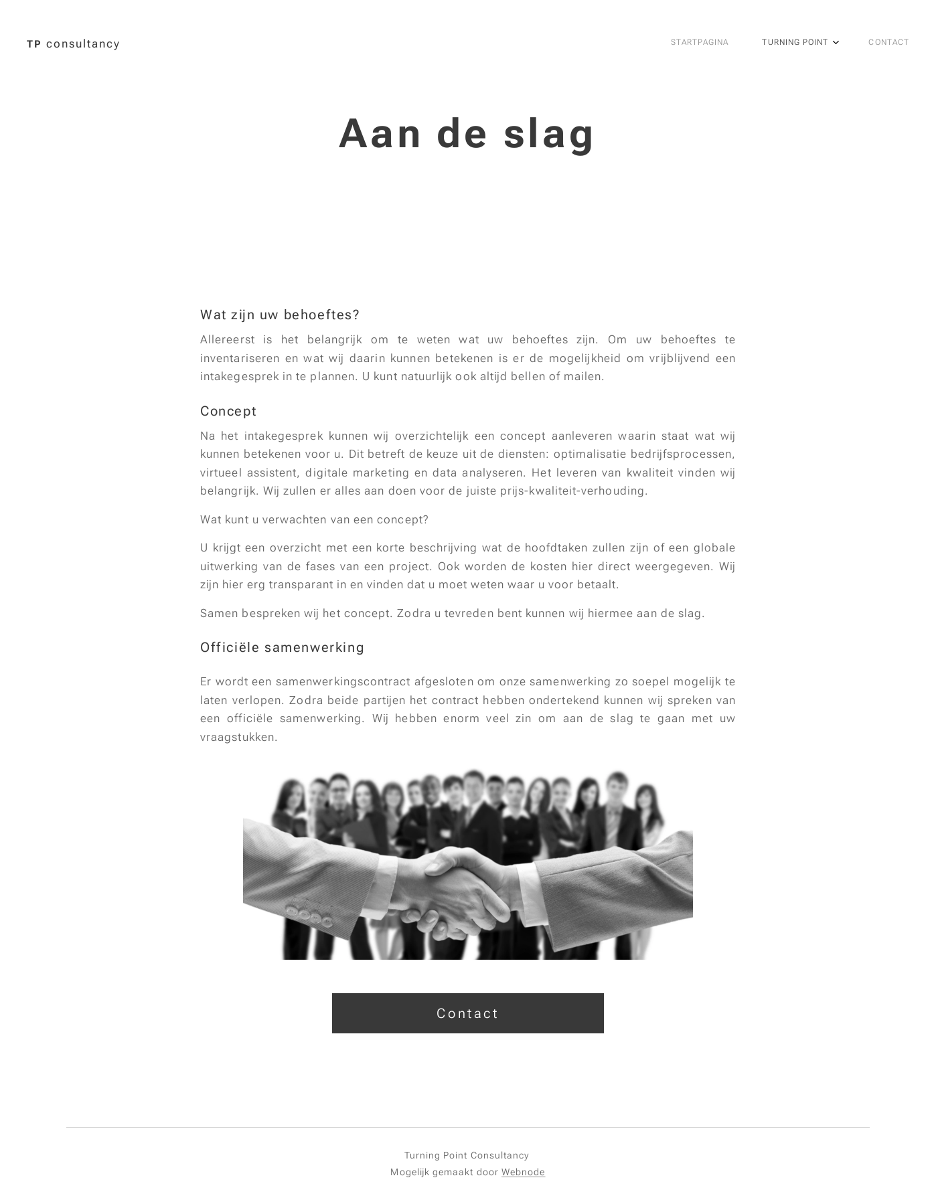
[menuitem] (824, 43)
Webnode (523, 1172)
